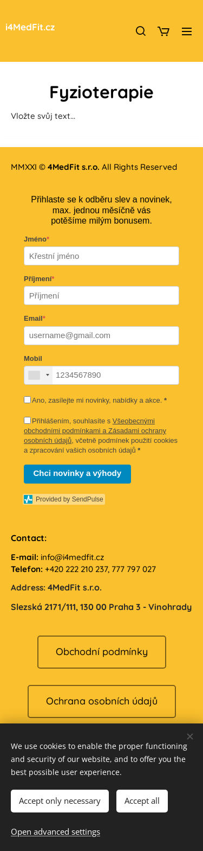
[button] (140, 31)
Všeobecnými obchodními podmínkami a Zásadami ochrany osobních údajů (95, 430)
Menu (187, 31)
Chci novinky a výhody (78, 473)
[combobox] (38, 375)
